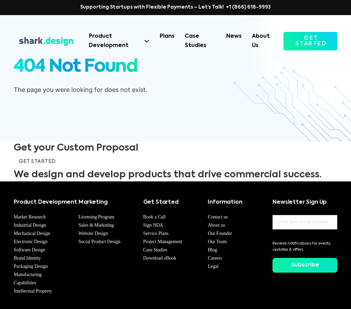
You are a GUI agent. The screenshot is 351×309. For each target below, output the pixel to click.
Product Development (109, 41)
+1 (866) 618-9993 (248, 7)
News (234, 36)
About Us (261, 41)
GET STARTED (311, 41)
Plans (167, 36)
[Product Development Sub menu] (146, 41)
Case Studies (195, 41)
